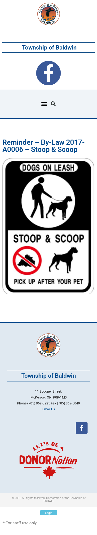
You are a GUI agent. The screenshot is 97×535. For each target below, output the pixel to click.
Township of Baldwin (49, 47)
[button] (44, 103)
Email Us (48, 409)
